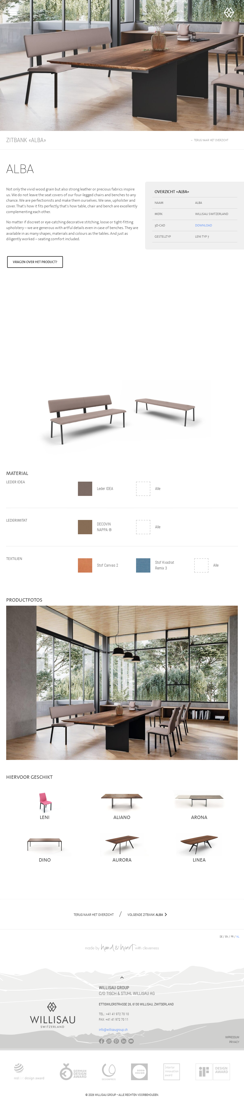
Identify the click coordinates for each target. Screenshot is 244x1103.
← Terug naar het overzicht (209, 140)
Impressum (232, 1037)
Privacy (234, 1042)
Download (203, 225)
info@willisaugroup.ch (113, 1030)
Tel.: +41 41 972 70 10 (114, 1014)
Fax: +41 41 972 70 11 (113, 1019)
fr (232, 936)
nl (237, 936)
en (226, 936)
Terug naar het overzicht (94, 915)
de (221, 936)
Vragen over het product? (35, 262)
